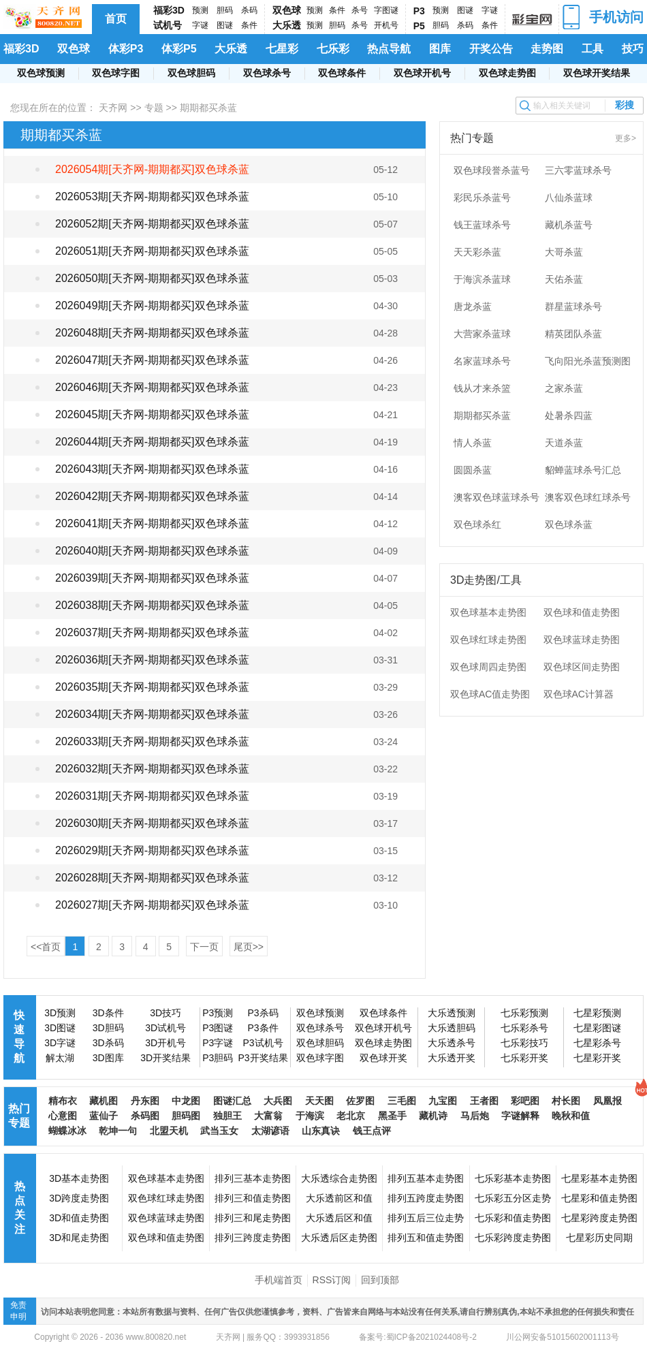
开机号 (386, 25)
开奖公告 (491, 48)
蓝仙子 (103, 1115)
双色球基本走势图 (488, 612)
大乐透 (286, 25)
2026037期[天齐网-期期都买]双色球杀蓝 (152, 632)
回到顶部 (380, 1279)
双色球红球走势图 (488, 639)
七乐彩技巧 (524, 1042)
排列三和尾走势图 (253, 1217)
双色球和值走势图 (581, 612)
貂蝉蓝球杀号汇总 (583, 470)
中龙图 (186, 1100)
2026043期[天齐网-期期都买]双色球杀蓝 (152, 469)
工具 (592, 48)
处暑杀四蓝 (569, 415)
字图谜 (386, 10)
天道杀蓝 (564, 442)
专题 (153, 107)
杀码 (249, 10)
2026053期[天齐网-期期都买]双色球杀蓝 (152, 196)
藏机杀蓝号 (569, 224)
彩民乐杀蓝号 (482, 197)
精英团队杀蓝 (573, 333)
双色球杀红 (477, 524)
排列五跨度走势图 (426, 1198)
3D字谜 (60, 1042)
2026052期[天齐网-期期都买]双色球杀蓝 (152, 224)
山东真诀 (321, 1130)
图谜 (225, 25)
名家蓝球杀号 (482, 361)
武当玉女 (219, 1130)
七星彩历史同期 (599, 1237)
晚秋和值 (571, 1115)
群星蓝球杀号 (573, 306)
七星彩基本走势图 (599, 1178)
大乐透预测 (451, 1012)
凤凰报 (607, 1100)
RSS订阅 (332, 1279)
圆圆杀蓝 (473, 470)
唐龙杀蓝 (473, 306)
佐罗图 (360, 1100)
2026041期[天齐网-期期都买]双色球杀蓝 (152, 523)
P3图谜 (217, 1027)
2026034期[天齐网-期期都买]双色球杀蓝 (152, 714)
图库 (440, 48)
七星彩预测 (597, 1012)
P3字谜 (217, 1042)
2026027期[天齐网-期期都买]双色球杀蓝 (152, 905)
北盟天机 (169, 1130)
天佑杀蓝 (564, 279)
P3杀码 (262, 1012)
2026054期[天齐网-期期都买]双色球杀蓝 (152, 169)
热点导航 (389, 48)
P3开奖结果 (262, 1057)
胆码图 (186, 1115)
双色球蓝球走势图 (581, 639)
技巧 (633, 48)
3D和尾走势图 (79, 1237)
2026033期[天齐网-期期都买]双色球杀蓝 (152, 741)
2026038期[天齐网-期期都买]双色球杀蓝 (152, 605)
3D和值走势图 (79, 1217)
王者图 (484, 1100)
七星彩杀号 (597, 1042)
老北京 (350, 1115)
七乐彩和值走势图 (513, 1217)
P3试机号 (262, 1042)
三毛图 (402, 1100)
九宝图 (442, 1100)
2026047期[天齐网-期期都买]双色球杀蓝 (152, 360)
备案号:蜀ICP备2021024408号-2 (418, 1337)
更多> (625, 138)
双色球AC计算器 (578, 694)
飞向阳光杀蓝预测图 (588, 361)
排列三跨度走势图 (253, 1237)
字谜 (200, 25)
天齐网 (113, 107)
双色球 (286, 10)
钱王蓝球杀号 (482, 224)
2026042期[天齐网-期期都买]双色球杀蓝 (152, 496)
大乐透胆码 (451, 1027)
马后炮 (474, 1115)
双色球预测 (41, 72)
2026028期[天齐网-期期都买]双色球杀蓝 (152, 877)
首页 (116, 19)
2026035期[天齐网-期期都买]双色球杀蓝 (152, 687)
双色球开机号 (422, 72)
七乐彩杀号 (524, 1027)
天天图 (319, 1100)
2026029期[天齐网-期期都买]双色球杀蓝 (152, 850)
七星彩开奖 (597, 1057)
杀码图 (145, 1115)
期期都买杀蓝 (482, 415)
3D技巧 (165, 1012)
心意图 (62, 1115)
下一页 (204, 946)
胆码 (225, 10)
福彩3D (169, 10)
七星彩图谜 (597, 1027)
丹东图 (145, 1100)
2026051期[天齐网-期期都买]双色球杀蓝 (152, 251)
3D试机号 (165, 1027)
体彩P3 (126, 48)
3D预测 (60, 1012)
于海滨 (310, 1115)
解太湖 (60, 1057)
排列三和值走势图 (253, 1198)
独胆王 (227, 1115)
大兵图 (278, 1100)
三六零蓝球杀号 (578, 170)
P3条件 (262, 1027)
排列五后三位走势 (426, 1217)
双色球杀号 (267, 72)
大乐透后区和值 (339, 1217)
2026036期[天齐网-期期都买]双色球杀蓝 (152, 659)
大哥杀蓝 (564, 252)
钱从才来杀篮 (482, 388)
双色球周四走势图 (488, 666)
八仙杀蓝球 (569, 197)
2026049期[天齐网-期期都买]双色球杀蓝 (152, 305)
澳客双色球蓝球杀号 (496, 497)
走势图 (547, 48)
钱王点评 (372, 1130)
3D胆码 (108, 1027)
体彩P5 (179, 48)
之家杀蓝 (564, 388)
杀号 (359, 10)
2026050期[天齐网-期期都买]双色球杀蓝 (152, 278)
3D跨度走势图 (79, 1198)
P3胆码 (217, 1057)
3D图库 (108, 1057)
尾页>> (249, 946)
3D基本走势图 (79, 1178)
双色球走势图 (507, 72)
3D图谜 (60, 1027)
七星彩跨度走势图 (599, 1217)
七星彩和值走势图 (599, 1198)
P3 (419, 10)
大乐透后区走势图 (339, 1237)
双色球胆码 (191, 72)
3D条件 (108, 1012)
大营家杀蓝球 (482, 333)
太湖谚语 (270, 1130)
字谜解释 (520, 1115)
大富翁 (268, 1115)
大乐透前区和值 (339, 1198)
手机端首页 (278, 1279)
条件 (249, 25)
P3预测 (217, 1012)
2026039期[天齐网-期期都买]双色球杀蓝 (152, 578)
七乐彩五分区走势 (513, 1198)
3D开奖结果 (165, 1057)
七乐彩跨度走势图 (513, 1237)
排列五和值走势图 (426, 1237)
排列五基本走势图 (426, 1178)
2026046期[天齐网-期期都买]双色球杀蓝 (152, 387)
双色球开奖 (383, 1057)
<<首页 (46, 946)
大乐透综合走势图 (339, 1178)
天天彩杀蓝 (477, 252)
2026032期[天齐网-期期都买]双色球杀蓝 (152, 768)
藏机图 (103, 1100)
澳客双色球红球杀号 (588, 497)
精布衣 (62, 1100)
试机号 (167, 25)
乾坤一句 (118, 1130)
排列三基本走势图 (253, 1178)
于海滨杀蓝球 (482, 279)
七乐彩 (333, 48)
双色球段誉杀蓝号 (492, 170)
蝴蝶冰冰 (67, 1130)
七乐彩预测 (524, 1012)
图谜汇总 (232, 1100)
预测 (200, 10)
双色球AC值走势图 (490, 694)
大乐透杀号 (451, 1042)
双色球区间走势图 (581, 666)
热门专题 (19, 1116)
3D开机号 (165, 1042)
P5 (419, 25)
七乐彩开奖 (524, 1057)
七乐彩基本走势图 (513, 1178)
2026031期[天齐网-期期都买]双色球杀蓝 (152, 796)
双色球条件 (342, 72)
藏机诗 (433, 1115)
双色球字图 (116, 72)
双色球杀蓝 (569, 524)
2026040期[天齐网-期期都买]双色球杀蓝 (152, 550)
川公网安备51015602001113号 (561, 1337)
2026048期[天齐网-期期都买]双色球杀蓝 (152, 333)
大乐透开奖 (451, 1057)
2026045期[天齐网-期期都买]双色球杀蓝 (152, 414)
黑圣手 (392, 1115)
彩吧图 (525, 1100)
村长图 (566, 1100)
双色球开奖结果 (596, 72)
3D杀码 (108, 1042)
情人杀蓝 (473, 442)
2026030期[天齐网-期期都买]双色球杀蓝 (152, 823)
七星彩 (282, 48)
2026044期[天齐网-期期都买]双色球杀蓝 (152, 442)
